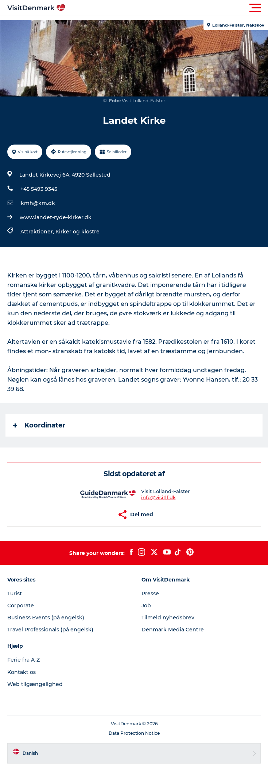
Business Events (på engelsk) (45, 617)
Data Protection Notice (134, 733)
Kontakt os (21, 672)
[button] (167, 8)
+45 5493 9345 (38, 189)
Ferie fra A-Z (23, 659)
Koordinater (39, 425)
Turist (14, 593)
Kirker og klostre (77, 231)
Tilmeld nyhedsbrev (167, 617)
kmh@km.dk (38, 203)
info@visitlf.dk (158, 497)
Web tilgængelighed (35, 684)
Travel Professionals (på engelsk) (50, 629)
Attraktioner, (37, 231)
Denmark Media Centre (172, 629)
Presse (150, 593)
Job (146, 605)
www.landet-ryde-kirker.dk (56, 217)
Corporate (20, 605)
